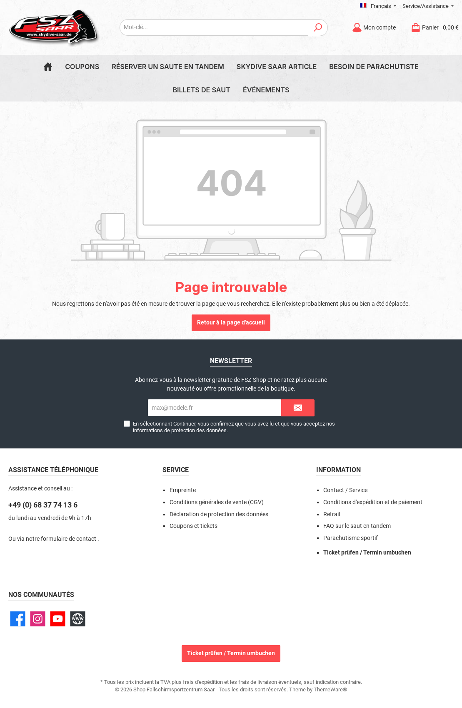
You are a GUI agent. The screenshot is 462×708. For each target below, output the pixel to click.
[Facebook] (17, 618)
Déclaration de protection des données (219, 514)
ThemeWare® (330, 689)
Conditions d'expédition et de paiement (372, 502)
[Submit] (298, 407)
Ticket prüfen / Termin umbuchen (367, 552)
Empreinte (183, 490)
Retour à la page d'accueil (231, 322)
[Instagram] (37, 618)
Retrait (332, 514)
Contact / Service (345, 490)
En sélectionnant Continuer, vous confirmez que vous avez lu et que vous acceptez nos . (234, 427)
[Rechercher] (318, 27)
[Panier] (432, 27)
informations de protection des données (180, 430)
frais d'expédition (203, 682)
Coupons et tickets (193, 526)
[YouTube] (57, 618)
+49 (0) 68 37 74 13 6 (42, 504)
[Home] (48, 66)
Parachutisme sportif (350, 538)
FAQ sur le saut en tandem (357, 526)
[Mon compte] (374, 27)
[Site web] (77, 618)
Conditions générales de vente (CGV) (217, 502)
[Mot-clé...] (214, 27)
